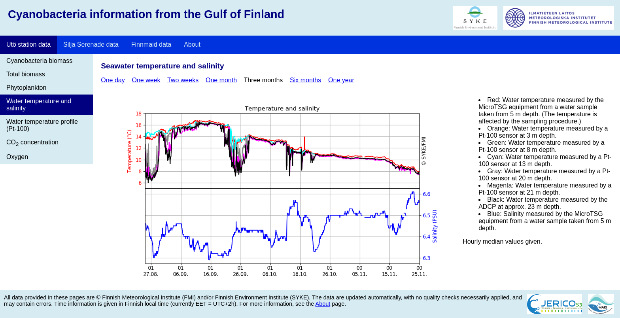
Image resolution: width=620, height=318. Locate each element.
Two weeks (182, 80)
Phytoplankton (26, 87)
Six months (305, 80)
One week (146, 80)
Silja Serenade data (91, 44)
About (192, 44)
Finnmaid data (151, 44)
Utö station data (28, 44)
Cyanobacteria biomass (39, 60)
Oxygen (17, 156)
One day (113, 80)
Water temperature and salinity (38, 105)
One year (341, 80)
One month (221, 80)
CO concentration (32, 143)
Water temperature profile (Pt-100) (42, 125)
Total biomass (25, 74)
